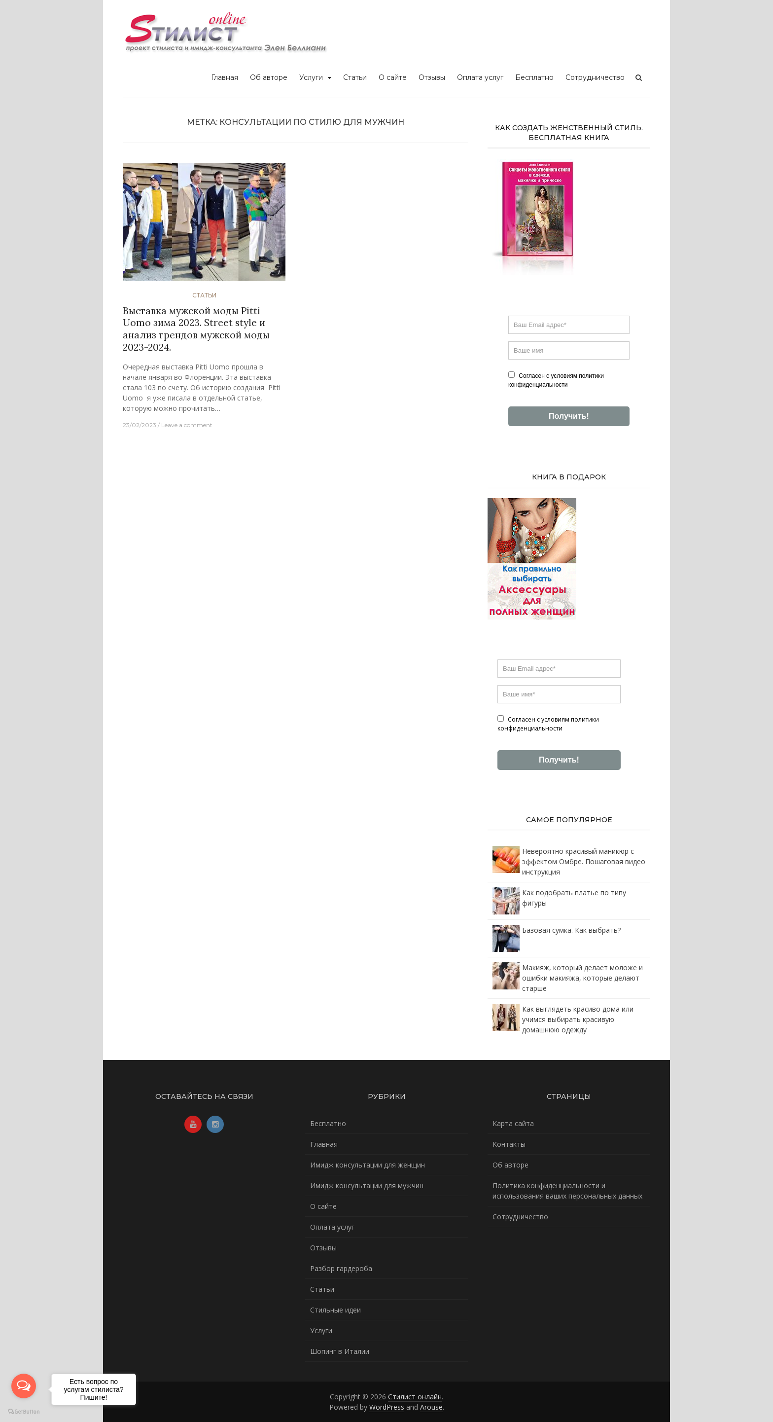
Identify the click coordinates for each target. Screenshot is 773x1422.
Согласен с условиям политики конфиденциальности (556, 379)
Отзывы (432, 77)
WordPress (386, 1407)
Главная (224, 77)
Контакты (509, 1144)
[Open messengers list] (23, 1386)
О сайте (393, 77)
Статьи (355, 77)
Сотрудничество (595, 77)
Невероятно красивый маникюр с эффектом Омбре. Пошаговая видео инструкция (583, 861)
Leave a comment (186, 425)
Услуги (311, 77)
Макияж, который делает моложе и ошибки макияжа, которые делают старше (582, 978)
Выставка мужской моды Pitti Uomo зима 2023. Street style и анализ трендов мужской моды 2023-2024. (196, 329)
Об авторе (268, 77)
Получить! (569, 416)
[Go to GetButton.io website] (23, 1412)
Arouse (431, 1407)
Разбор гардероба (341, 1268)
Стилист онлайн (415, 1396)
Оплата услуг (480, 77)
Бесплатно (534, 77)
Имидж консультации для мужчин (366, 1185)
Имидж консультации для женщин (367, 1164)
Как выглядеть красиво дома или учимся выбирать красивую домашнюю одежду (577, 1019)
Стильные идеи (335, 1309)
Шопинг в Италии (339, 1351)
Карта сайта (513, 1123)
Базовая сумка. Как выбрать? (571, 930)
